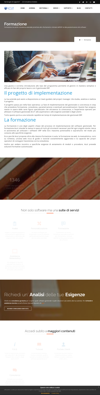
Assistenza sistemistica (54, 372)
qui (55, 275)
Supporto (67, 8)
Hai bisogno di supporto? (12, 2)
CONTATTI (88, 8)
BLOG (79, 8)
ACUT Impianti (41, 357)
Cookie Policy (55, 393)
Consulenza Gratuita (30, 2)
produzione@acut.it (77, 371)
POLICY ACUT (10, 374)
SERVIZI (55, 8)
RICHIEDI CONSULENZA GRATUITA (17, 281)
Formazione (87, 40)
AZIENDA (32, 8)
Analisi (39, 367)
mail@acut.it (75, 363)
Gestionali (43, 8)
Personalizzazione (57, 367)
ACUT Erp (54, 357)
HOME (23, 8)
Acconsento (45, 393)
